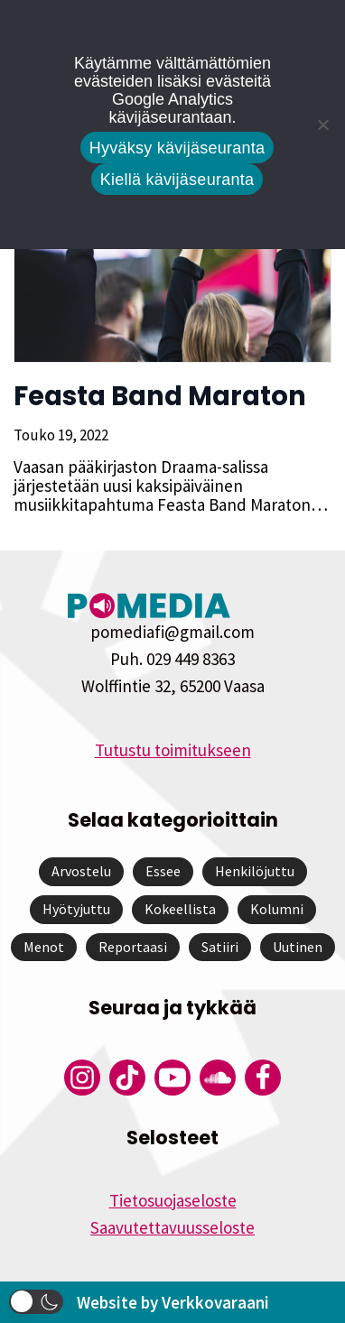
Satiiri (219, 947)
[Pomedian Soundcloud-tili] (218, 1077)
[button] (36, 1302)
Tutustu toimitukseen (173, 750)
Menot (43, 947)
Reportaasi (132, 947)
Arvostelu (81, 871)
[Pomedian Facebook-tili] (263, 1077)
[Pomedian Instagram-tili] (82, 1077)
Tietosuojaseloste (173, 1200)
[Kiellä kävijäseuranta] (322, 125)
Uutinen (297, 947)
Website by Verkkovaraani (173, 1302)
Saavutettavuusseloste (172, 1227)
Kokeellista (180, 909)
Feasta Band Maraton (160, 396)
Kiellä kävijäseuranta (177, 180)
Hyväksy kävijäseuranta (177, 148)
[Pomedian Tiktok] (127, 1077)
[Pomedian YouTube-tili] (172, 1077)
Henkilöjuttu (254, 871)
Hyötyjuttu (76, 909)
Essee (163, 871)
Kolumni (276, 909)
